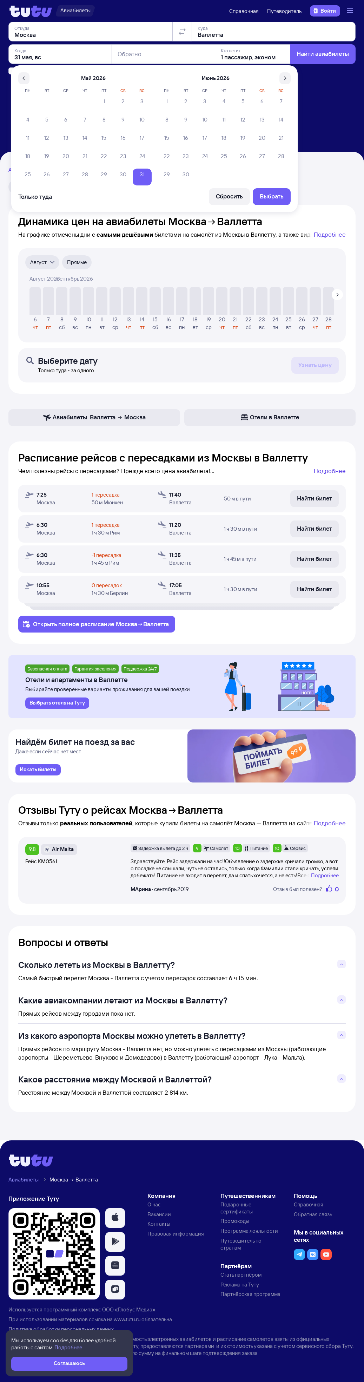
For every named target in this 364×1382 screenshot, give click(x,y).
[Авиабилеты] (75, 11)
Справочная (244, 11)
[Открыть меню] (351, 11)
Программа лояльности (249, 1233)
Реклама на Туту (239, 1287)
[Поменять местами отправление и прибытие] (182, 71)
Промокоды (234, 1223)
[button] (115, 1220)
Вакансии (159, 1216)
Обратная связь (313, 1216)
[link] (38, 772)
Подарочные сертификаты (236, 1210)
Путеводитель (284, 11)
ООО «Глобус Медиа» (128, 1312)
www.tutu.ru (127, 1322)
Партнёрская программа (250, 1296)
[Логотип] (30, 11)
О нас (154, 1207)
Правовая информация (175, 1236)
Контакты (158, 1226)
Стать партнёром (241, 1277)
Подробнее (330, 234)
